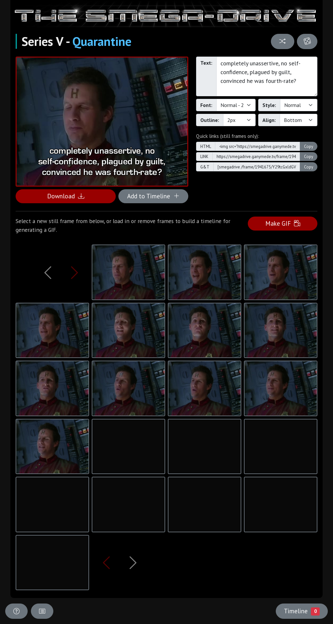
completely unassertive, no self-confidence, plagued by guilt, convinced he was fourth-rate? (266, 76)
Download (65, 196)
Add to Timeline (153, 196)
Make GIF (282, 223)
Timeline (302, 611)
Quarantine (102, 41)
